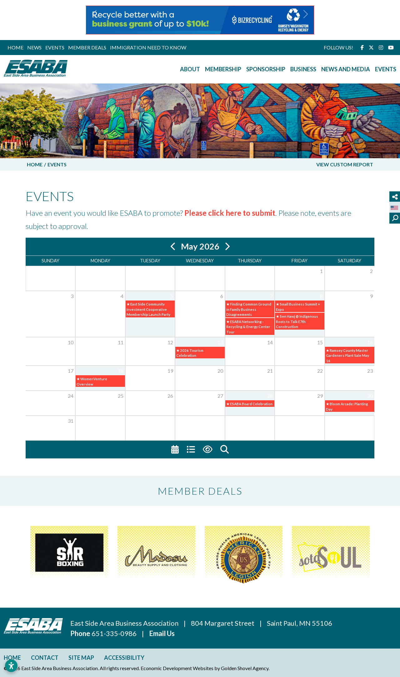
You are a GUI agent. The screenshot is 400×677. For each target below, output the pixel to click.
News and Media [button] (345, 69)
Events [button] (385, 69)
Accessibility (124, 657)
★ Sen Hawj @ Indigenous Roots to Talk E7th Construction (297, 321)
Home (15, 47)
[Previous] (173, 246)
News (34, 47)
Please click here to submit (229, 212)
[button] (94, 20)
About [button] (190, 69)
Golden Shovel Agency (244, 668)
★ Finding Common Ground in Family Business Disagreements (248, 309)
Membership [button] (223, 69)
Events (54, 47)
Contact (44, 657)
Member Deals (87, 47)
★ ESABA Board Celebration (249, 404)
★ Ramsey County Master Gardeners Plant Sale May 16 (347, 355)
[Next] (227, 246)
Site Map (81, 657)
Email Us (162, 633)
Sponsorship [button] (265, 69)
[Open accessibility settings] (11, 665)
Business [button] (303, 69)
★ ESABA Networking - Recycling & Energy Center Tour (248, 327)
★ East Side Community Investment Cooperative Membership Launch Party (148, 309)
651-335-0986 (115, 633)
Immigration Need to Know (148, 47)
